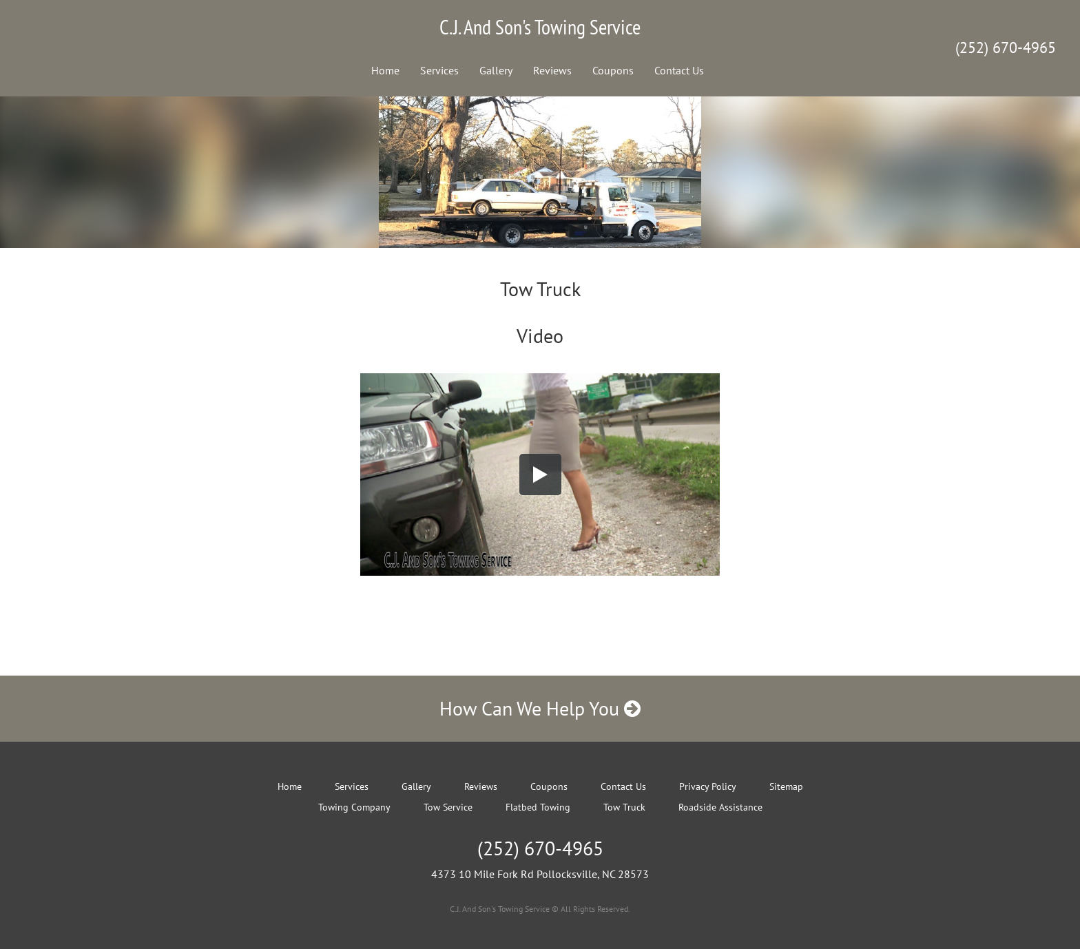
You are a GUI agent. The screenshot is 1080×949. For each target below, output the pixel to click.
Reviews (552, 70)
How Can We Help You (540, 708)
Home (385, 70)
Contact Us (679, 70)
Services (439, 70)
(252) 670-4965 (1005, 47)
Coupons (613, 70)
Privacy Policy (707, 786)
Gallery (495, 70)
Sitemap (786, 786)
